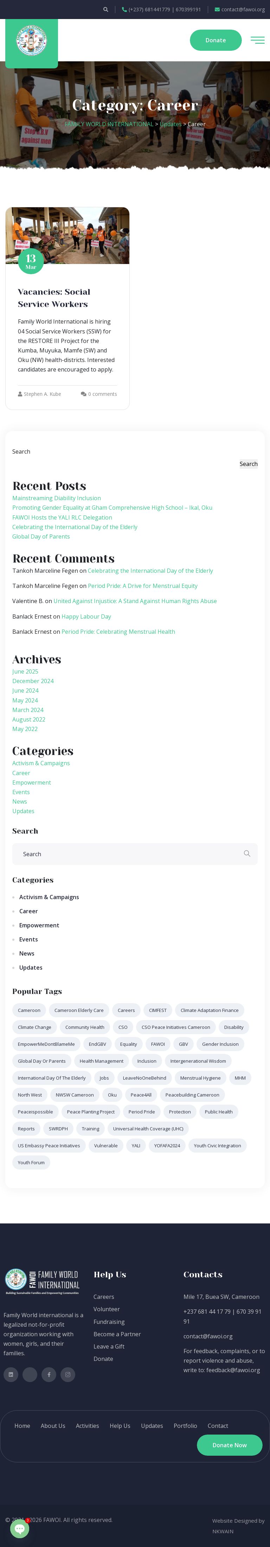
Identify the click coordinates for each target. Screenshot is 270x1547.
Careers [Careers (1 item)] (126, 1010)
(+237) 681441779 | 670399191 (161, 9)
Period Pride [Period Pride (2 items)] (142, 1112)
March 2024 (27, 710)
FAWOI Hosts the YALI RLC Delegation (62, 517)
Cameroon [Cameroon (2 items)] (29, 1010)
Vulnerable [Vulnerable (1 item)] (106, 1145)
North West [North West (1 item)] (30, 1095)
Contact (218, 1426)
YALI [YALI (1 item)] (136, 1145)
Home (22, 1426)
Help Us (120, 1426)
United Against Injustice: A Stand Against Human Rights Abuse (135, 601)
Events (21, 792)
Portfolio (185, 1426)
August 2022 (28, 719)
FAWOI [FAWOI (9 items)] (158, 1044)
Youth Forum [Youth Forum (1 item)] (31, 1162)
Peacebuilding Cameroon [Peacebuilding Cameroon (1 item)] (192, 1095)
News (19, 801)
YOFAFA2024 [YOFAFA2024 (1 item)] (167, 1145)
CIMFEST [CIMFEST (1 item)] (158, 1010)
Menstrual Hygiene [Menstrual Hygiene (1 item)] (200, 1078)
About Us (53, 1426)
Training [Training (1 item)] (90, 1128)
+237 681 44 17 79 (207, 1311)
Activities (87, 1426)
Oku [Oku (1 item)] (112, 1095)
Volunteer (107, 1309)
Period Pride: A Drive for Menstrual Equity (143, 586)
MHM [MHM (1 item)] (240, 1078)
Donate (103, 1359)
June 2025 (25, 671)
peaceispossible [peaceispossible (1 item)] (35, 1112)
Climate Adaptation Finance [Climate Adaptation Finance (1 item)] (210, 1010)
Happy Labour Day (86, 616)
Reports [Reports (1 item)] (26, 1128)
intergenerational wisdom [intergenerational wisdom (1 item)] (198, 1061)
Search (21, 451)
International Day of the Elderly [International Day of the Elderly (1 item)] (52, 1078)
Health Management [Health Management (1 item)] (101, 1061)
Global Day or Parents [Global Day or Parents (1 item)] (42, 1061)
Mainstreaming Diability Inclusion (56, 498)
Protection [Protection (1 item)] (180, 1112)
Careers (104, 1297)
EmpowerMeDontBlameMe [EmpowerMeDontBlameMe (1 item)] (46, 1044)
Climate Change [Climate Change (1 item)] (34, 1027)
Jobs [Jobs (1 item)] (104, 1078)
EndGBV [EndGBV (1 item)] (97, 1044)
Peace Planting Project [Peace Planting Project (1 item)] (91, 1112)
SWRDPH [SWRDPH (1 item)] (58, 1128)
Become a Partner (117, 1334)
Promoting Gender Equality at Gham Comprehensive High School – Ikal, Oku (112, 507)
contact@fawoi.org (240, 9)
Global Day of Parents (41, 536)
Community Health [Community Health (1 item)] (84, 1027)
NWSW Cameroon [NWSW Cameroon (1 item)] (75, 1095)
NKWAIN (222, 1531)
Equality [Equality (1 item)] (128, 1044)
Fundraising (109, 1322)
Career (21, 773)
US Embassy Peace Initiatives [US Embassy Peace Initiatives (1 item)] (49, 1145)
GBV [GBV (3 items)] (183, 1044)
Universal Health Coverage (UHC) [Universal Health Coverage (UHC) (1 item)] (148, 1128)
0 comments (102, 394)
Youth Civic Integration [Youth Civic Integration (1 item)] (217, 1145)
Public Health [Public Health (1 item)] (219, 1112)
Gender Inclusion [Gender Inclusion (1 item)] (220, 1044)
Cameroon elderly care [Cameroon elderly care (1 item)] (79, 1010)
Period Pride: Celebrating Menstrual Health (118, 632)
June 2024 (25, 690)
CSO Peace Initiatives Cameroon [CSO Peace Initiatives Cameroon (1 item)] (176, 1027)
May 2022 (25, 729)
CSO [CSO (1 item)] (123, 1027)
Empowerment (31, 782)
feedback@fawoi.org (233, 1370)
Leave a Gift (109, 1346)
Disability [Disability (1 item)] (234, 1027)
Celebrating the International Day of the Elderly (74, 527)
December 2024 (32, 681)
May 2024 (25, 700)
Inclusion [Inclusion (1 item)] (146, 1061)
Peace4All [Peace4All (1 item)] (141, 1095)
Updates (23, 811)
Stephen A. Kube (39, 394)
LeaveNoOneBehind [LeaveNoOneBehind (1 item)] (144, 1078)
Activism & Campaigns (41, 763)
